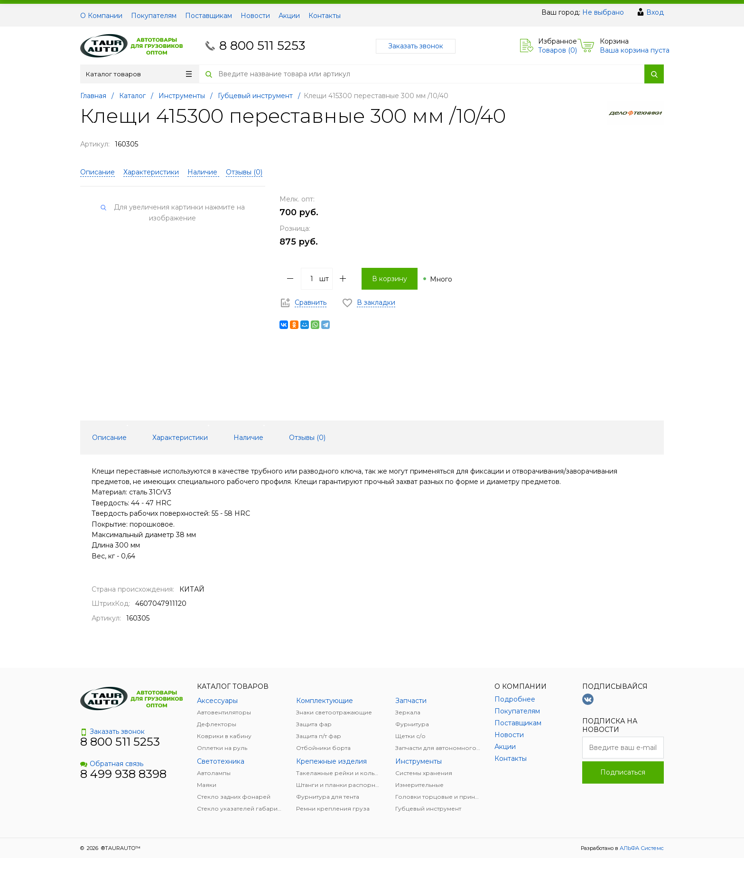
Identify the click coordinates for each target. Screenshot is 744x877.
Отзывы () (244, 172)
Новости (255, 15)
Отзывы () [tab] (307, 437)
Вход (655, 12)
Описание (97, 172)
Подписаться (622, 772)
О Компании (101, 15)
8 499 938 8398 (123, 774)
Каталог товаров (139, 74)
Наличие (203, 172)
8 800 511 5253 (262, 45)
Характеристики (151, 172)
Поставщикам (208, 15)
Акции (289, 15)
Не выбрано (603, 12)
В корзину (389, 278)
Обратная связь (111, 763)
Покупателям (154, 15)
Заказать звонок (415, 46)
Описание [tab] (109, 437)
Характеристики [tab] (180, 437)
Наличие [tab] (248, 437)
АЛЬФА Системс (641, 848)
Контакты (324, 15)
